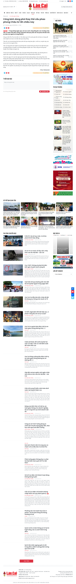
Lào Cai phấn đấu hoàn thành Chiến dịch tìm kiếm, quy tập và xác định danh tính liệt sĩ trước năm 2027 (66, 130)
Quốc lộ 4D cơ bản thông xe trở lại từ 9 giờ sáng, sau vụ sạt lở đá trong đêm (37, 529)
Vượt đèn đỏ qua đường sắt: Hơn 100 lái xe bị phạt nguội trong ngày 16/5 (37, 283)
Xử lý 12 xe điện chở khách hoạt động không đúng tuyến (37, 476)
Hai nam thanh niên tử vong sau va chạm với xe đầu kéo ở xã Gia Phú (37, 445)
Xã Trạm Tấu (67, 100)
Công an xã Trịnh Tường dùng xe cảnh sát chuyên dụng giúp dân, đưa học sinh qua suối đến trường (37, 425)
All (71, 12)
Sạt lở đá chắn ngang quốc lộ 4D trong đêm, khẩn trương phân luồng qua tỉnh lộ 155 (37, 547)
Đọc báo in (66, 12)
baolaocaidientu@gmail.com (28, 578)
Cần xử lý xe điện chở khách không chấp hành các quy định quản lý (37, 492)
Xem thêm (26, 561)
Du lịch (28, 12)
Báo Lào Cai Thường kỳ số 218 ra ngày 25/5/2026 (56, 250)
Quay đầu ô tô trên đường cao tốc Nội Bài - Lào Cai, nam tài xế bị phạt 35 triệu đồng (46, 228)
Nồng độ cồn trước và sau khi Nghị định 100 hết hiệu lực (60, 41)
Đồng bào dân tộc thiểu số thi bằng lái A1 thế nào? (63, 213)
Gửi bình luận (45, 91)
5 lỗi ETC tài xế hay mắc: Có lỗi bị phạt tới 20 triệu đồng (61, 56)
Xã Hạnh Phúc (58, 102)
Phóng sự (47, 12)
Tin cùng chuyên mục (9, 233)
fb (68, 1)
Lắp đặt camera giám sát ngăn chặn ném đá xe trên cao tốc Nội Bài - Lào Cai (37, 374)
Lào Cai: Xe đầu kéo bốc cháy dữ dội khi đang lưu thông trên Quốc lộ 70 (37, 298)
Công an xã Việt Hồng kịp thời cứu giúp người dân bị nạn (66, 149)
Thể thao (38, 12)
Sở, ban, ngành (67, 91)
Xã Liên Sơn (57, 105)
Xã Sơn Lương (58, 107)
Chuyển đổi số (53, 12)
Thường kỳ (63, 235)
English (62, 1)
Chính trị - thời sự (10, 12)
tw (72, 297)
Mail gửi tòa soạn (33, 1)
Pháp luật (33, 12)
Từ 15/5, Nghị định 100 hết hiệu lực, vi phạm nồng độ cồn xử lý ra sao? (37, 313)
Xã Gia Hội (66, 105)
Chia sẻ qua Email (8, 28)
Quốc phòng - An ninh (29, 429)
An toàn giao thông (14, 16)
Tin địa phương (57, 87)
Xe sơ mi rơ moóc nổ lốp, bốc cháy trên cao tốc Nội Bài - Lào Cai (60, 52)
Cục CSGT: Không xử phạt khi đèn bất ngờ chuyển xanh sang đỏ (36, 266)
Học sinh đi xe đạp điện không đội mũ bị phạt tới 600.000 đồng (11, 227)
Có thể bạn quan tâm (9, 200)
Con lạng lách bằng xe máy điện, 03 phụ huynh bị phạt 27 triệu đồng (60, 37)
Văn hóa (24, 12)
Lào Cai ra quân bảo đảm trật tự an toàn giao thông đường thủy (36, 327)
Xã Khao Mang (67, 94)
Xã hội (20, 12)
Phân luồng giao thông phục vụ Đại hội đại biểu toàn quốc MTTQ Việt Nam (36, 461)
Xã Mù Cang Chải (58, 97)
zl (72, 1)
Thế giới (42, 12)
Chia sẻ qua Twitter (4, 28)
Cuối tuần (69, 235)
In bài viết (6, 28)
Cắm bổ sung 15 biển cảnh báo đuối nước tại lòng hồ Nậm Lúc (37, 389)
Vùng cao (56, 235)
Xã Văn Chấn (67, 107)
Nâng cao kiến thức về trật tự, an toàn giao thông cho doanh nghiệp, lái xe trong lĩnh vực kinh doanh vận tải (37, 408)
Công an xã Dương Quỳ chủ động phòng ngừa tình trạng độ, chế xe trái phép (29, 214)
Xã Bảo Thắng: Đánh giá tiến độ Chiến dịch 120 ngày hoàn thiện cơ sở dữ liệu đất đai (66, 114)
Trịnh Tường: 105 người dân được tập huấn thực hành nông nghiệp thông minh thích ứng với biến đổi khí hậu (66, 140)
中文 (65, 1)
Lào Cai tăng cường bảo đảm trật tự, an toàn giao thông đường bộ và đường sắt (37, 358)
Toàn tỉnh (57, 94)
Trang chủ (4, 12)
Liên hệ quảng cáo (43, 1)
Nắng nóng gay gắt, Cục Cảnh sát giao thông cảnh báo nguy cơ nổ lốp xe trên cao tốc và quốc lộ (11, 214)
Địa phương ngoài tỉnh (57, 91)
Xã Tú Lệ (57, 100)
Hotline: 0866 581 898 (23, 1)
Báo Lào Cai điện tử (38, 7)
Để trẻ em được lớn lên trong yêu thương (66, 122)
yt (70, 1)
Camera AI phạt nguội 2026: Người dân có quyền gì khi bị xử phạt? (60, 47)
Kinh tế (16, 12)
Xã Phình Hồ (66, 102)
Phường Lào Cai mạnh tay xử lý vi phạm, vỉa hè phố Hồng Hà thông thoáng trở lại (36, 512)
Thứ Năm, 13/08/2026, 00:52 (9, 1)
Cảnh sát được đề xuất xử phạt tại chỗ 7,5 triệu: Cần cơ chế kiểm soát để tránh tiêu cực (36, 343)
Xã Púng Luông (67, 97)
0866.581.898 (25, 574)
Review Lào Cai (60, 12)
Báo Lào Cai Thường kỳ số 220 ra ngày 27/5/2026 (68, 250)
